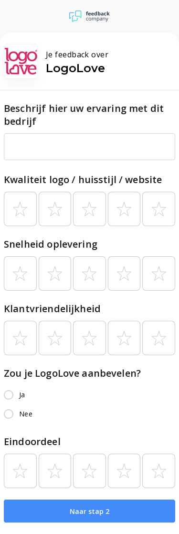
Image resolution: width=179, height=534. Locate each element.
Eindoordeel (32, 441)
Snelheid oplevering (50, 244)
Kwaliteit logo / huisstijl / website (83, 179)
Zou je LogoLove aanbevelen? (72, 373)
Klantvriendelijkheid (52, 308)
